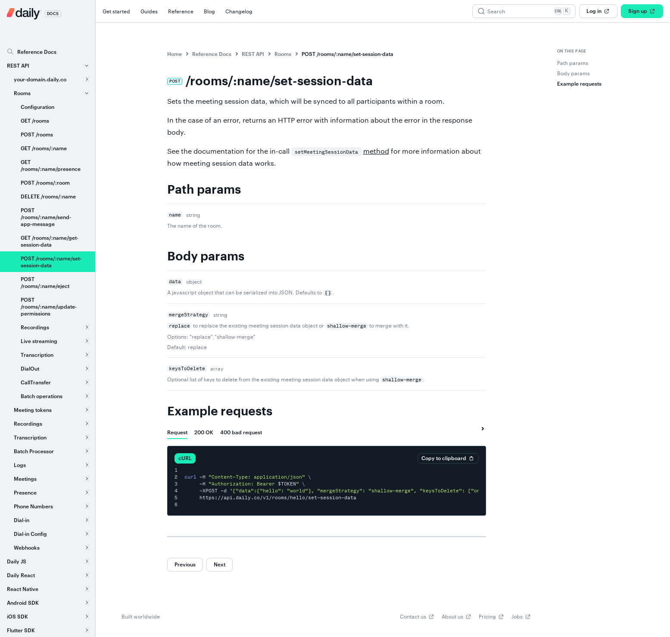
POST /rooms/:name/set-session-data (347, 54)
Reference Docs (211, 54)
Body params (205, 256)
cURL (185, 458)
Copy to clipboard (448, 458)
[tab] (177, 432)
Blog (209, 11)
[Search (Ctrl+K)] (524, 11)
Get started (116, 11)
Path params (204, 190)
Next (219, 564)
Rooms (282, 54)
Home (174, 54)
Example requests (219, 411)
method (376, 151)
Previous (185, 564)
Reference (180, 11)
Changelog (238, 11)
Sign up (642, 11)
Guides (149, 11)
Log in (598, 11)
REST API (253, 54)
